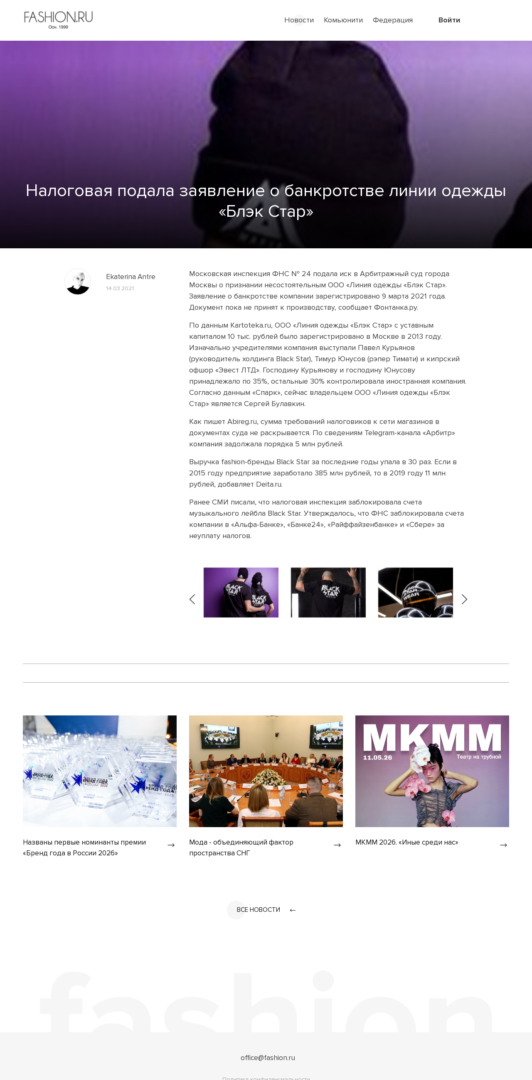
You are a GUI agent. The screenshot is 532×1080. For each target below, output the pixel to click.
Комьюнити (343, 19)
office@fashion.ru (268, 1058)
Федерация (393, 19)
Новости (299, 19)
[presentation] (193, 592)
